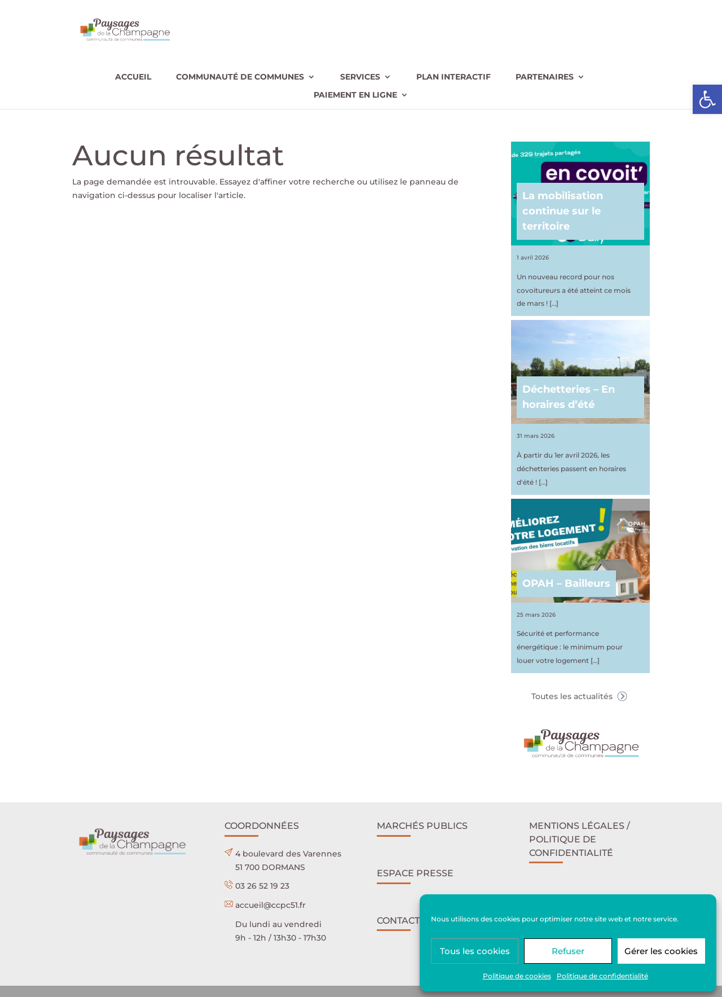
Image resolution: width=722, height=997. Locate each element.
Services (360, 77)
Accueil (133, 77)
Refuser (568, 951)
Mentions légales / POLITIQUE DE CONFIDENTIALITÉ (579, 839)
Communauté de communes (240, 77)
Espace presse (415, 873)
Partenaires (545, 77)
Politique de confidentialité (602, 976)
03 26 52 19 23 (262, 886)
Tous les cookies (475, 951)
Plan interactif (453, 77)
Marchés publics (422, 825)
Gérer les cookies (661, 951)
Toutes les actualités (580, 696)
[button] (707, 99)
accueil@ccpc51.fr (270, 905)
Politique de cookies (517, 976)
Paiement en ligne (355, 95)
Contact (398, 920)
